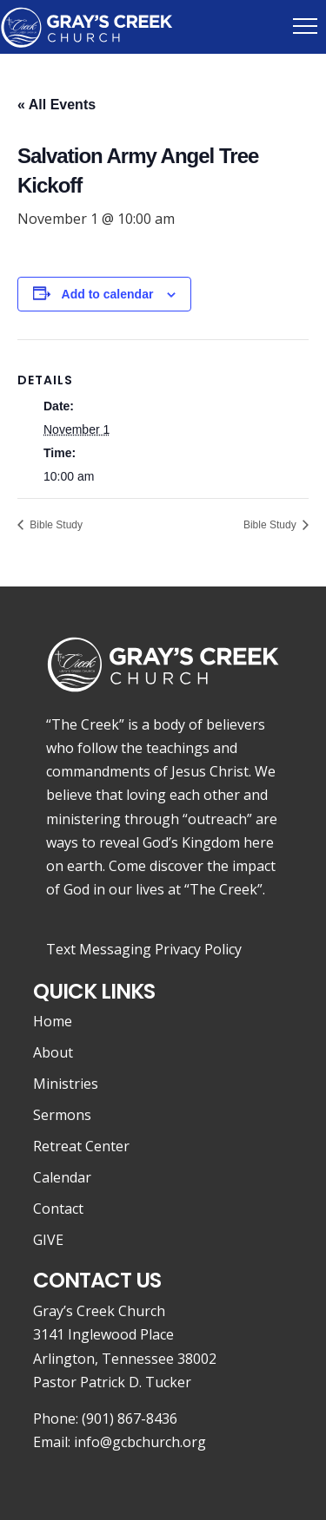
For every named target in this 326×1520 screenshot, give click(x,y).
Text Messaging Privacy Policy (144, 949)
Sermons (62, 1115)
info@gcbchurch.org (140, 1441)
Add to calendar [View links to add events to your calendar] (108, 294)
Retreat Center (81, 1146)
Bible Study (55, 525)
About (53, 1052)
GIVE (48, 1240)
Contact (58, 1208)
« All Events (56, 104)
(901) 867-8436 (129, 1418)
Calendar (62, 1177)
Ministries (65, 1084)
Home (52, 1021)
